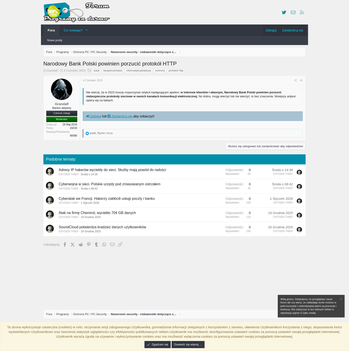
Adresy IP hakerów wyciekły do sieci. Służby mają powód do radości (113, 171)
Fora (51, 30)
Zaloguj (94, 117)
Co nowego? (73, 30)
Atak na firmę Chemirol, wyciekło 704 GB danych (98, 214)
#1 (300, 81)
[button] (86, 30)
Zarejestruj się (121, 117)
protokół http (177, 71)
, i (102, 134)
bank (97, 71)
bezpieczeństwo (113, 71)
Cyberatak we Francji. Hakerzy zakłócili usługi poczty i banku (108, 199)
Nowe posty (54, 40)
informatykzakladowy (139, 71)
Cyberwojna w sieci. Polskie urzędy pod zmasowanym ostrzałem (110, 185)
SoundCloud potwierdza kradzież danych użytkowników (103, 228)
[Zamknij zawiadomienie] (340, 300)
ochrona (161, 71)
